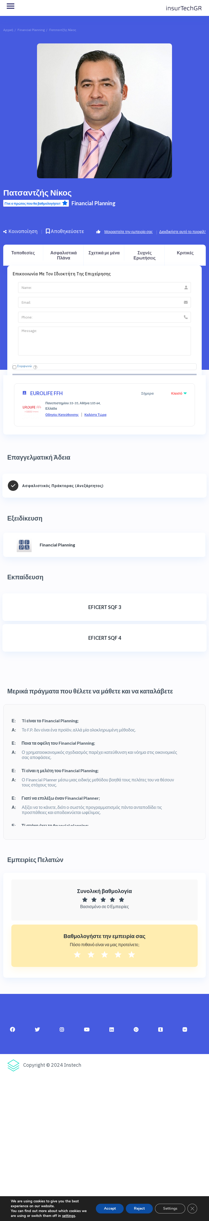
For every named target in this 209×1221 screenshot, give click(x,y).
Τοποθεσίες (23, 252)
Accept (109, 1208)
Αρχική (8, 30)
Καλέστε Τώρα (95, 415)
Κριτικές (185, 252)
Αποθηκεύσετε (65, 231)
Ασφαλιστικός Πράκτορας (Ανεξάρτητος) (63, 485)
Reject (139, 1208)
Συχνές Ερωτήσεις (145, 255)
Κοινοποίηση (20, 231)
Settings (170, 1208)
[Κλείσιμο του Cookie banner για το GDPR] (192, 1208)
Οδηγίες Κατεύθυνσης (62, 415)
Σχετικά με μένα (104, 252)
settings (68, 1215)
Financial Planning (31, 30)
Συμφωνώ (24, 366)
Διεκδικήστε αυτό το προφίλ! (182, 231)
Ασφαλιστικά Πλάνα (63, 255)
